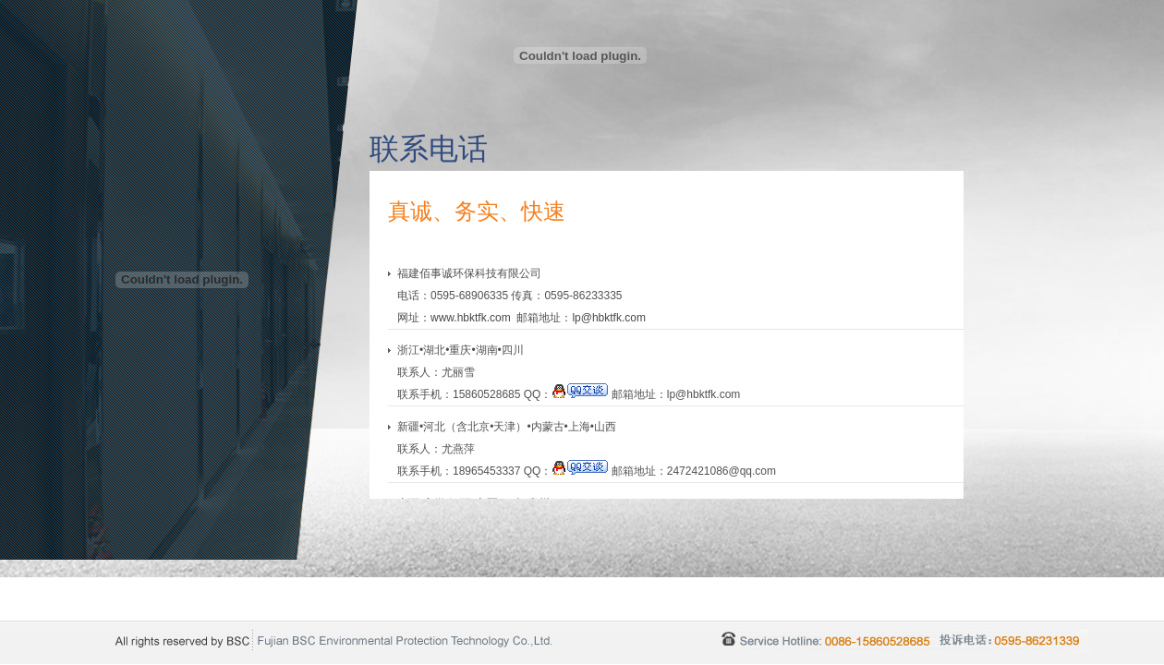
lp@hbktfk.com (609, 317)
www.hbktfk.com (470, 317)
